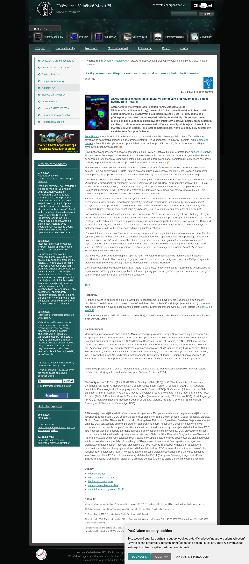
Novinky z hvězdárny (52, 164)
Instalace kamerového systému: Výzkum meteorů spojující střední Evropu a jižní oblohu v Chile (55, 246)
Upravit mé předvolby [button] (193, 556)
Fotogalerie (145, 48)
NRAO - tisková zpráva (101, 477)
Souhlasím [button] (139, 556)
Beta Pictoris (92, 136)
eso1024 (205, 306)
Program (40, 48)
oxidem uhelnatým (201, 151)
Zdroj (87, 284)
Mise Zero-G (44, 417)
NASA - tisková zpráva (100, 481)
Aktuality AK (110, 37)
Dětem (166, 48)
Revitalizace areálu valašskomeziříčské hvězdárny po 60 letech (55, 178)
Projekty (83, 37)
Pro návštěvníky (65, 48)
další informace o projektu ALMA (106, 489)
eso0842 (89, 310)
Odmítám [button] (161, 556)
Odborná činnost (118, 48)
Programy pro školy (53, 37)
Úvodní (107, 60)
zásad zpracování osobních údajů (52, 374)
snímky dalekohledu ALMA (103, 485)
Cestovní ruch (139, 37)
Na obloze (91, 48)
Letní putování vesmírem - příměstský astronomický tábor (54, 441)
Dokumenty (206, 37)
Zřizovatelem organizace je (168, 5)
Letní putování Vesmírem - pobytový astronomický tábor (56, 429)
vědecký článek (96, 473)
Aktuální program (50, 406)
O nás (184, 48)
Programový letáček (173, 37)
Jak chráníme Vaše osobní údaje (101, 560)
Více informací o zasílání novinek (55, 386)
